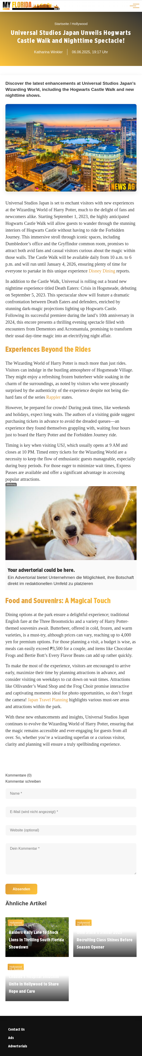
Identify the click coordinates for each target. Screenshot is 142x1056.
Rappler (53, 397)
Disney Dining (102, 270)
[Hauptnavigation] (133, 6)
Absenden (21, 889)
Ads (11, 1038)
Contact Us (16, 1029)
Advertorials (17, 1046)
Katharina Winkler (48, 52)
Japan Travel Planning (48, 699)
